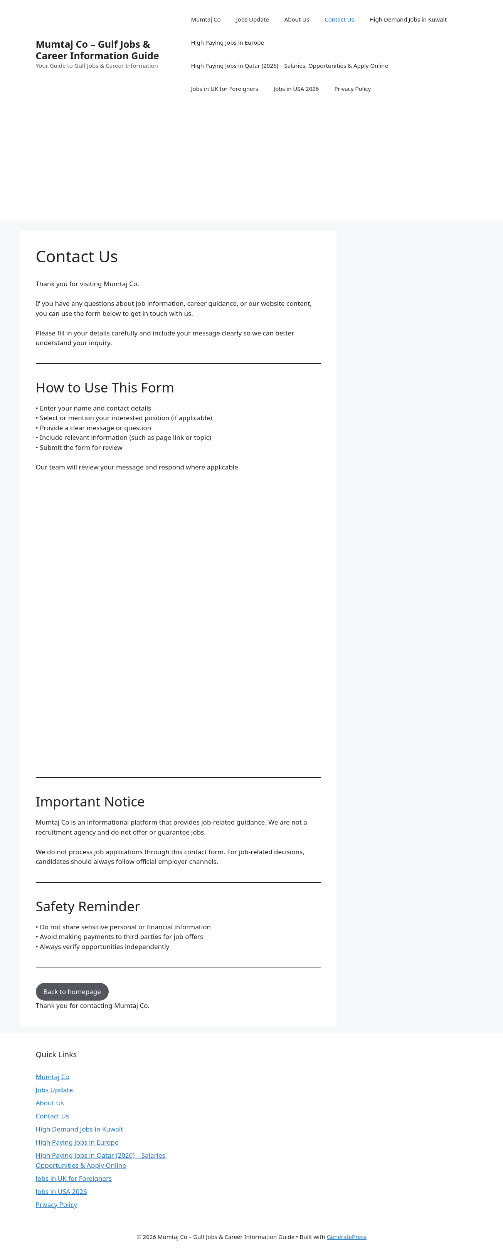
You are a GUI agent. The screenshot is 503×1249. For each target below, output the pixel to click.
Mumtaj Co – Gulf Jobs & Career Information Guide (97, 49)
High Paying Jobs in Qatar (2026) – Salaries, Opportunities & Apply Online (289, 65)
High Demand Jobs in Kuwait (408, 19)
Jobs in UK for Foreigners (224, 88)
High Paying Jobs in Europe (227, 42)
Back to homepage (72, 991)
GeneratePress (347, 1237)
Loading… (159, 620)
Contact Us (339, 19)
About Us (297, 19)
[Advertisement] (251, 166)
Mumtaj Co (205, 19)
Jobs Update (252, 19)
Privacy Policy (352, 88)
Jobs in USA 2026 (296, 88)
